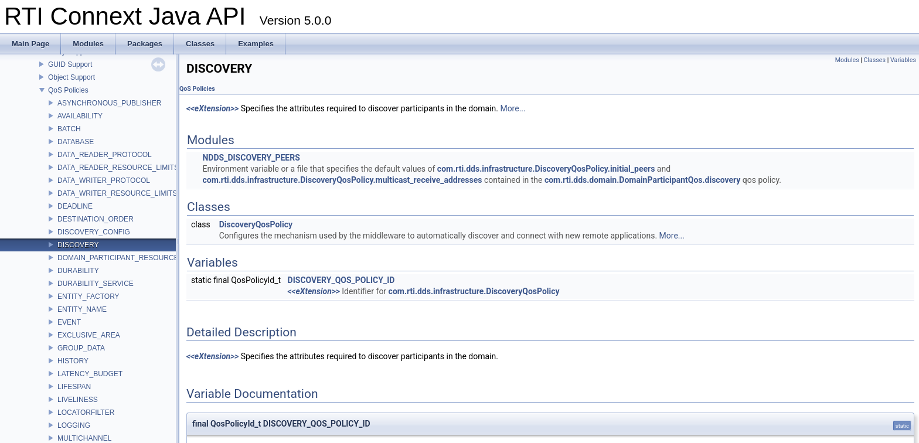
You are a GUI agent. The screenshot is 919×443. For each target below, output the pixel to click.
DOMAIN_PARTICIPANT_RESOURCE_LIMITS (131, 258)
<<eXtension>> (212, 108)
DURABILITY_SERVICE (95, 284)
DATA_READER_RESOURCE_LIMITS (118, 167)
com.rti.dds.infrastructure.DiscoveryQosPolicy (474, 291)
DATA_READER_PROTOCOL (104, 155)
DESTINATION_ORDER (95, 219)
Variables (903, 60)
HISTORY (73, 361)
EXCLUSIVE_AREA (88, 335)
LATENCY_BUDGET (89, 374)
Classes (875, 60)
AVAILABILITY (80, 116)
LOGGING (73, 425)
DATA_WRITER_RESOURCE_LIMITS (117, 193)
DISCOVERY (77, 245)
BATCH (69, 129)
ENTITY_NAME (82, 309)
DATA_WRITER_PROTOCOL (103, 180)
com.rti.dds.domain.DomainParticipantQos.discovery (642, 180)
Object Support (71, 77)
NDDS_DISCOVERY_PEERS (250, 157)
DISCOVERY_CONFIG (93, 232)
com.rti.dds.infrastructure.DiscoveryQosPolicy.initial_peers (546, 168)
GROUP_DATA (81, 348)
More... (512, 108)
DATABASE (75, 142)
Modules (847, 60)
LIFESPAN (74, 387)
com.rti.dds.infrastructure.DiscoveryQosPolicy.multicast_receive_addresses (342, 180)
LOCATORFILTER (85, 412)
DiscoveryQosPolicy (255, 224)
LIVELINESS (77, 400)
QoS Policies (68, 90)
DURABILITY (78, 271)
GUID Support (70, 64)
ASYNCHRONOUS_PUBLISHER (109, 103)
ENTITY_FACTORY (88, 296)
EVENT (69, 322)
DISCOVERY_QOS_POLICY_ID (341, 280)
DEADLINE (75, 206)
